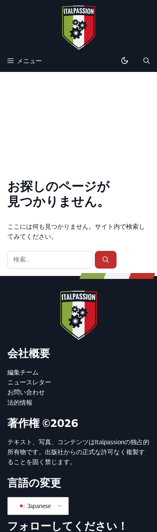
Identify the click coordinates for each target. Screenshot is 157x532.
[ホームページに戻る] (78, 27)
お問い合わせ (26, 392)
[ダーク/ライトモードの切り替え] (124, 61)
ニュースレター (29, 382)
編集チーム (23, 372)
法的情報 (19, 402)
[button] (146, 61)
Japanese (34, 505)
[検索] (106, 260)
